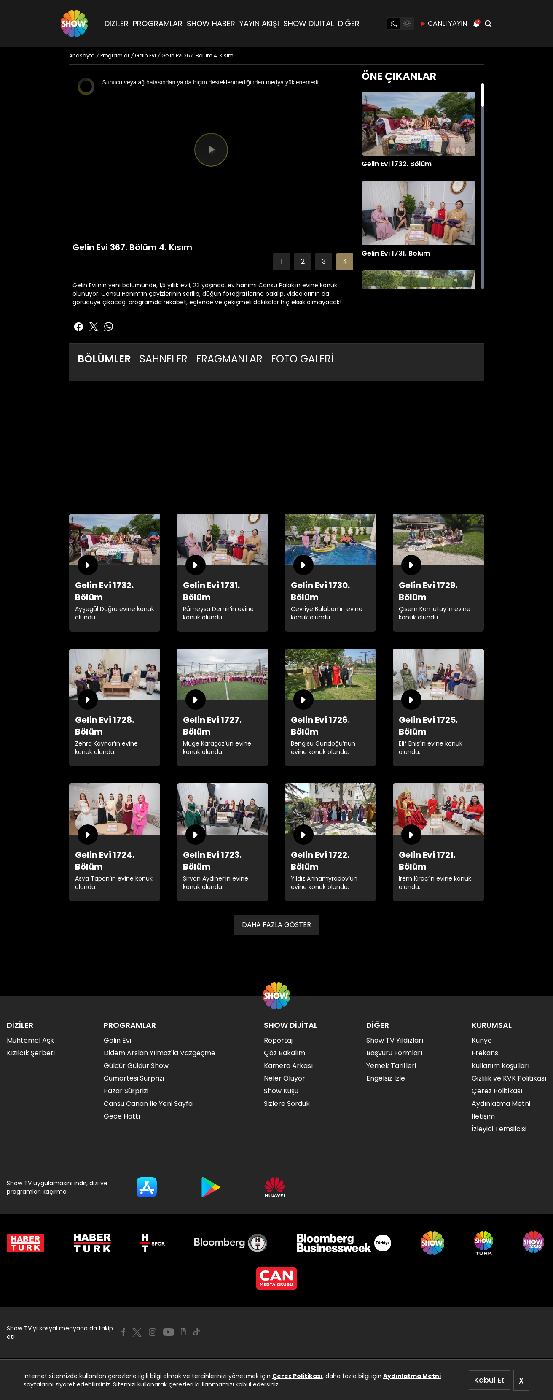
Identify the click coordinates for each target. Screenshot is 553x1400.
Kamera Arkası (288, 1065)
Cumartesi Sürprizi (134, 1078)
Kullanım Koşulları (500, 1065)
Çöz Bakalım (284, 1053)
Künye (482, 1040)
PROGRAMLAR (158, 23)
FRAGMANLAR (229, 359)
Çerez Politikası (297, 1376)
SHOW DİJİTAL (308, 23)
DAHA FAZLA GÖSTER (276, 925)
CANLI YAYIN (443, 24)
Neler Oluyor (284, 1078)
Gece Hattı (122, 1116)
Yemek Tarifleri (391, 1065)
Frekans (485, 1053)
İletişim (483, 1116)
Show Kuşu (281, 1091)
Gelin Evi (117, 1040)
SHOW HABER (211, 23)
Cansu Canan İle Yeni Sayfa (148, 1103)
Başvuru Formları (394, 1053)
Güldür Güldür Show (136, 1065)
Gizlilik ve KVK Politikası (509, 1078)
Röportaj (278, 1040)
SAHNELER (164, 359)
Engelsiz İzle (385, 1078)
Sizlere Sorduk (287, 1103)
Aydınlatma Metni (412, 1376)
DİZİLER (117, 23)
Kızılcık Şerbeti (31, 1053)
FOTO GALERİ (302, 359)
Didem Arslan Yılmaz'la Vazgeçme (159, 1053)
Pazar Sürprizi (126, 1091)
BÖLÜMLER (104, 359)
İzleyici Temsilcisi (499, 1129)
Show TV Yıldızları (394, 1040)
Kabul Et (489, 1380)
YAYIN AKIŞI (259, 23)
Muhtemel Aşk (30, 1040)
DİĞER (349, 23)
